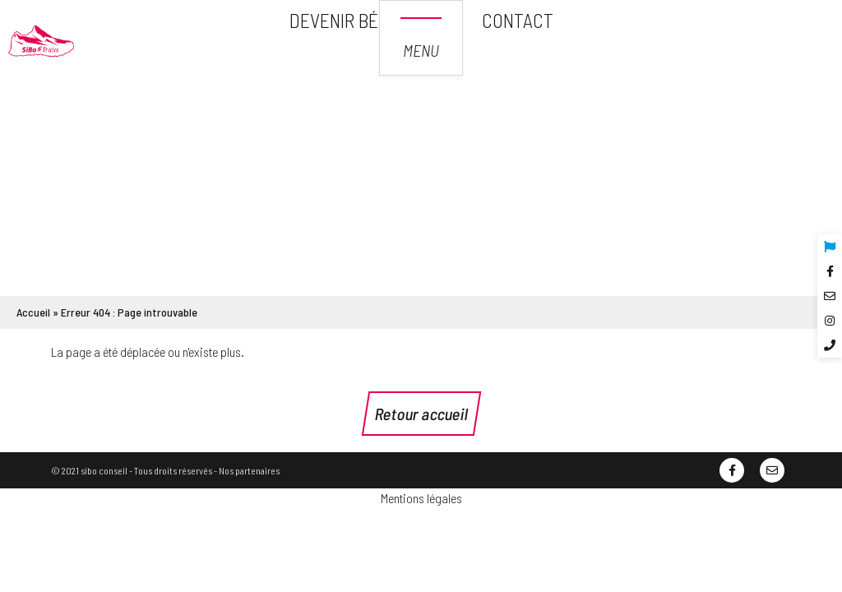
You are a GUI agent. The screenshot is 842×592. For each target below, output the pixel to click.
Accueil (33, 312)
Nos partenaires (249, 470)
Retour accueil (421, 413)
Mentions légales (421, 498)
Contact (517, 20)
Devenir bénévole (363, 20)
